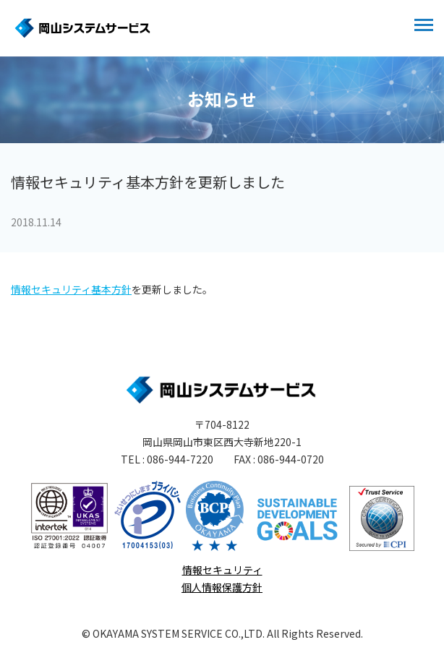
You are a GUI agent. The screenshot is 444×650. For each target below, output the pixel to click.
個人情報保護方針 (222, 587)
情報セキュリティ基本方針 (71, 289)
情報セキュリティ (222, 570)
